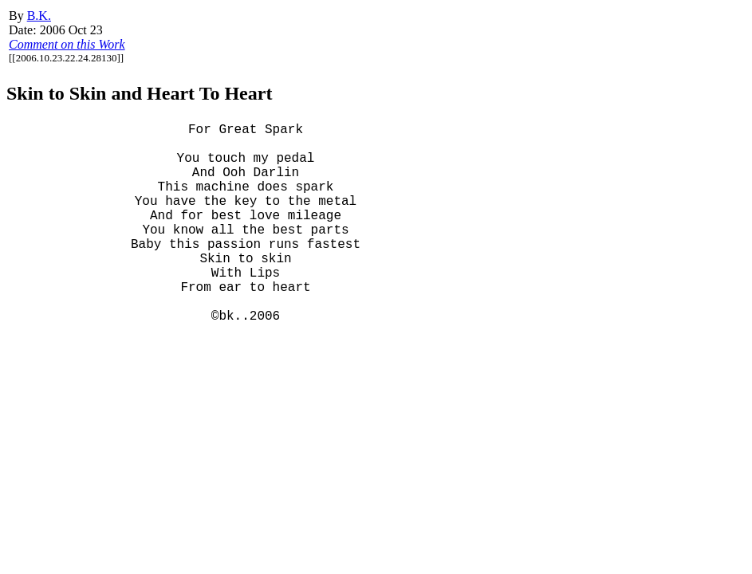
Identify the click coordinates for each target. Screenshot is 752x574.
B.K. (39, 15)
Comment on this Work (67, 44)
